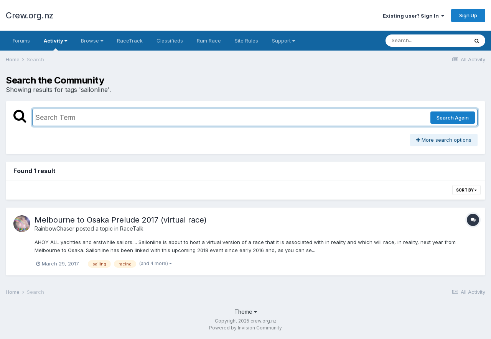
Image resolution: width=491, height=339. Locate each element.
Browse (92, 41)
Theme (245, 311)
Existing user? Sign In (413, 16)
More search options (443, 140)
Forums (21, 41)
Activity (55, 44)
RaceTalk (131, 228)
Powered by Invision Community (245, 328)
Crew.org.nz (30, 15)
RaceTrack (130, 41)
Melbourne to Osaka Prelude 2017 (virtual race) (121, 219)
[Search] (427, 40)
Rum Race (209, 41)
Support (283, 41)
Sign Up (468, 15)
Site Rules (246, 41)
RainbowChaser (54, 228)
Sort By (466, 190)
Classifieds (170, 41)
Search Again (453, 118)
